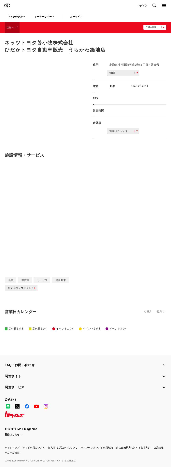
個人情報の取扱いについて (63, 447)
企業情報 (159, 447)
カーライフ (76, 16)
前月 (149, 311)
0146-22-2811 (139, 86)
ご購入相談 (151, 27)
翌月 (159, 311)
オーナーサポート (44, 16)
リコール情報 (12, 452)
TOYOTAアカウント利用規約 (97, 447)
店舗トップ (12, 27)
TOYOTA (7, 5)
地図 (123, 73)
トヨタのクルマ (16, 16)
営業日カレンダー (123, 131)
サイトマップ (12, 447)
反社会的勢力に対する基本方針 (133, 447)
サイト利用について (34, 447)
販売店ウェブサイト (22, 288)
